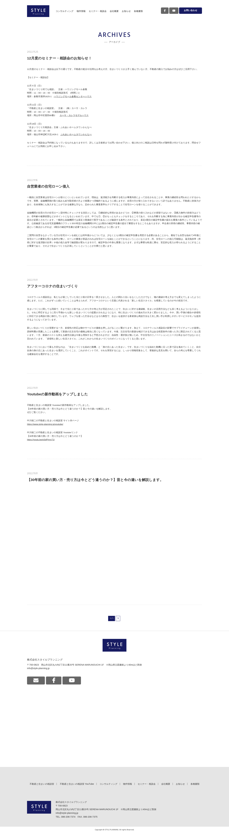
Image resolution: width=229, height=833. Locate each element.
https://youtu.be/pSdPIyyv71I (41, 439)
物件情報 (81, 11)
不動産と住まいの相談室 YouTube (77, 784)
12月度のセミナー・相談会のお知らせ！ (59, 58)
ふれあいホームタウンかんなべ (76, 134)
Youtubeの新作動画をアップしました (57, 394)
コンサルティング (64, 11)
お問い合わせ (190, 10)
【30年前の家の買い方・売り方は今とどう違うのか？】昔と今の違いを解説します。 (95, 480)
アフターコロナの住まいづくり (52, 286)
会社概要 (114, 11)
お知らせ (126, 11)
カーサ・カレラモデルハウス (74, 115)
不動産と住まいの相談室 (42, 784)
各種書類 (138, 11)
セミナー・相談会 (98, 11)
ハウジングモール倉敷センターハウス (73, 96)
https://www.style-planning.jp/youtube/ (45, 424)
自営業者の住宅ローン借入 (48, 186)
